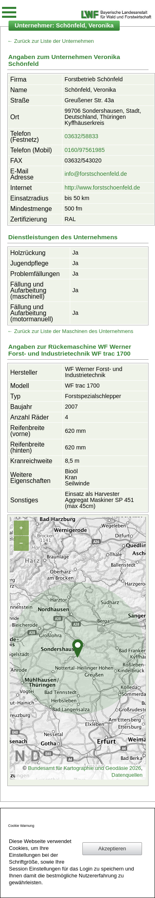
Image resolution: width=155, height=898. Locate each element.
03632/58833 (81, 136)
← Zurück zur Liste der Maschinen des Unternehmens (70, 331)
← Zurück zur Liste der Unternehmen (50, 41)
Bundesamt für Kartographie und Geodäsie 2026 (84, 768)
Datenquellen (127, 775)
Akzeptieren (112, 848)
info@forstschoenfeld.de (96, 174)
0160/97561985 (85, 150)
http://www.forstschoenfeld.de (102, 187)
